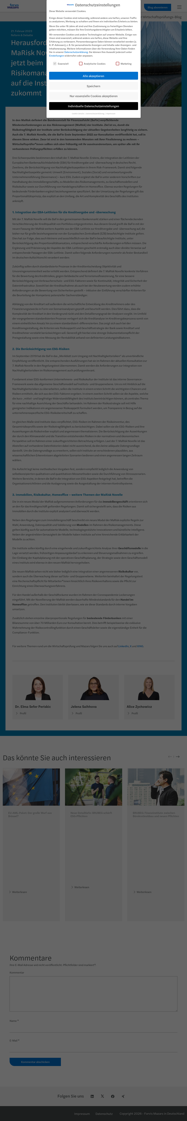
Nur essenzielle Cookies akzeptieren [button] (94, 95)
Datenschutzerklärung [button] (95, 112)
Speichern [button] (93, 85)
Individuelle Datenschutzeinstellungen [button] (93, 105)
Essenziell (61, 62)
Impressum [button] (110, 112)
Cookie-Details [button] (78, 112)
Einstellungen (56, 54)
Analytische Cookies (92, 62)
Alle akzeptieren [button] (93, 75)
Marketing (124, 62)
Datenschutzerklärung (76, 51)
